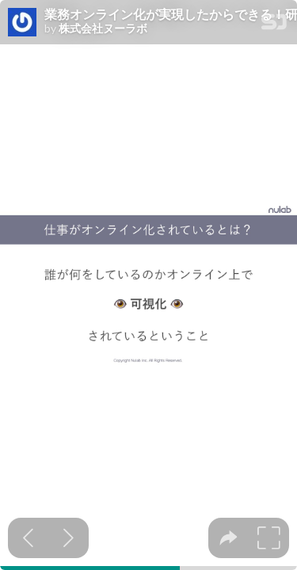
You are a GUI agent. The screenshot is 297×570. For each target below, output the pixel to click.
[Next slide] (68, 538)
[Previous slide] (28, 538)
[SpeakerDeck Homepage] (274, 24)
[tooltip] (228, 538)
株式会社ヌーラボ (103, 28)
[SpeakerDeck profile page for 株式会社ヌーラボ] (22, 23)
